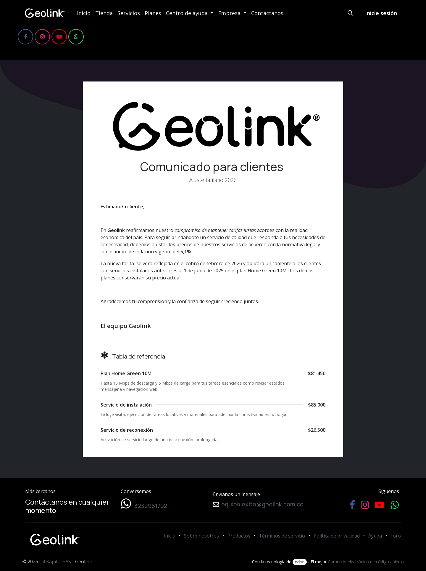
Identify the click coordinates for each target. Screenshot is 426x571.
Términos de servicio (282, 535)
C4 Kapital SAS (55, 561)
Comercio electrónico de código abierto (366, 561)
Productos (238, 535)
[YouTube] (59, 36)
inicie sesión (381, 13)
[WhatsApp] (76, 36)
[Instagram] (42, 36)
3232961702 (149, 506)
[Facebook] (25, 36)
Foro (395, 535)
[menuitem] (84, 13)
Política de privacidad (337, 535)
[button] (350, 13)
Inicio (169, 535)
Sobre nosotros (201, 535)
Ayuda (375, 535)
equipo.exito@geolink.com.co (261, 504)
